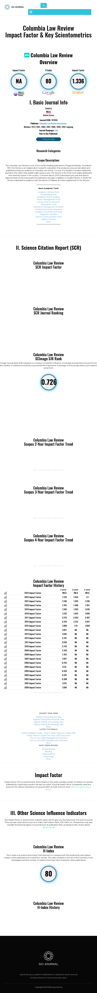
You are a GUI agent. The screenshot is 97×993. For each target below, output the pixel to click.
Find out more (48, 139)
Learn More (49, 827)
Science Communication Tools (48, 217)
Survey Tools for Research (48, 202)
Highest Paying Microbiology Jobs (48, 724)
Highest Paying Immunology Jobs (48, 722)
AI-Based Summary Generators (48, 209)
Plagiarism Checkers (48, 214)
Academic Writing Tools (48, 192)
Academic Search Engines (48, 197)
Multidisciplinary (48, 749)
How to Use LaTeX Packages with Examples (48, 740)
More (48, 222)
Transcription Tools (48, 204)
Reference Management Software (49, 207)
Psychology (48, 756)
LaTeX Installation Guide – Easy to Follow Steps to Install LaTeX (48, 733)
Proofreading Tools (48, 194)
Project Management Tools (48, 199)
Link (56, 130)
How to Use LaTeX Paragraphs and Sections (48, 738)
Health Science (48, 754)
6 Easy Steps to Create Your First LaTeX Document (48, 735)
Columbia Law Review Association (53, 123)
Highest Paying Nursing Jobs (48, 717)
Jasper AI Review (48, 219)
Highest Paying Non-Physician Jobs (48, 719)
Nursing (48, 751)
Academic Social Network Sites (48, 212)
